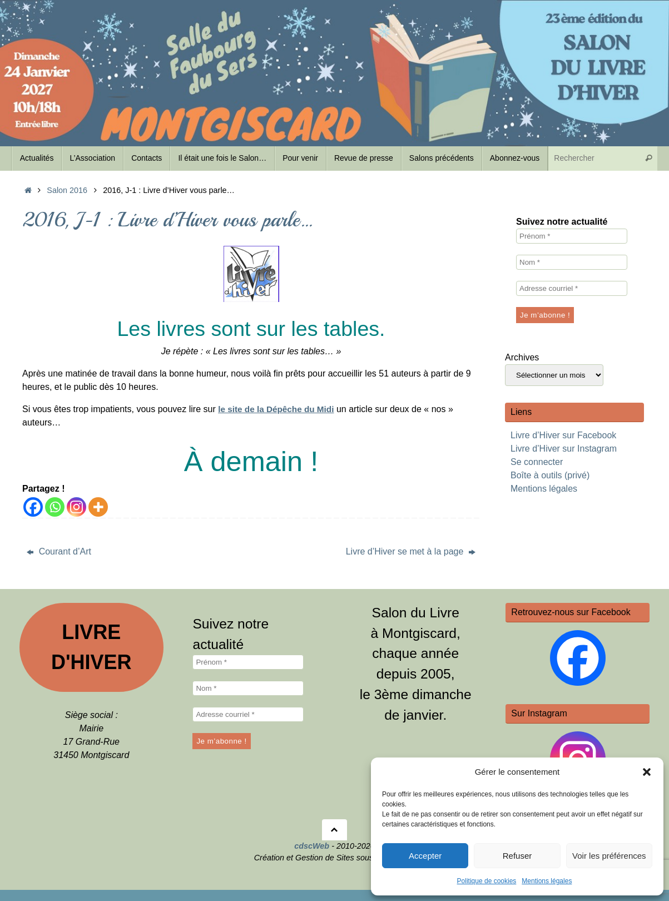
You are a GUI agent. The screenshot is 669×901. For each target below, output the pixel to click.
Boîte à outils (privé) (550, 475)
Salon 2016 (67, 190)
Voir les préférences (609, 855)
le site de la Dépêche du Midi (278, 409)
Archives (522, 357)
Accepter (425, 855)
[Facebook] (33, 507)
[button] (646, 772)
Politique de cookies (487, 881)
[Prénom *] (571, 236)
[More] (98, 507)
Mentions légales (547, 881)
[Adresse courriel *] (571, 288)
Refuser (517, 855)
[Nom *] (571, 262)
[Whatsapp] (55, 507)
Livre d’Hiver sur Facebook (563, 435)
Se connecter (537, 462)
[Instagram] (76, 507)
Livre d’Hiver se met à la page (410, 551)
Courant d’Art (59, 551)
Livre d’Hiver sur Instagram (564, 448)
